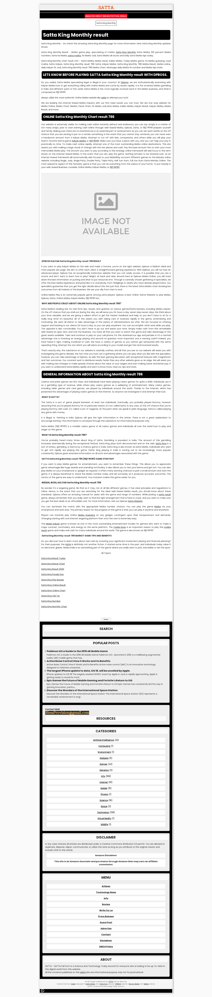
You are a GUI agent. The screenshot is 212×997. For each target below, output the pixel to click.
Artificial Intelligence (103, 739)
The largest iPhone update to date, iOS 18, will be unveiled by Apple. (88, 670)
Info (103, 776)
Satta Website (135, 501)
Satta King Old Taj (50, 595)
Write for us (106, 910)
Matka (157, 506)
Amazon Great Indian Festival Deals (106, 16)
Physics (104, 794)
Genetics (104, 770)
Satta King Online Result (53, 585)
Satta (68, 544)
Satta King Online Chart (53, 590)
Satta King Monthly (126, 52)
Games (103, 764)
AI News (106, 886)
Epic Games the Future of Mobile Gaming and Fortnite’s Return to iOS (89, 680)
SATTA (111, 982)
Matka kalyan (53, 523)
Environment (104, 752)
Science (104, 800)
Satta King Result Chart (53, 563)
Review (106, 904)
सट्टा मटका (94, 140)
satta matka (74, 55)
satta (103, 97)
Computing (104, 746)
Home (106, 619)
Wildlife (104, 824)
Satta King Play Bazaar (52, 579)
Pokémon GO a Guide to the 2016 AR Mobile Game (77, 651)
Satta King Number (51, 601)
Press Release (106, 916)
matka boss (120, 527)
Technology (103, 812)
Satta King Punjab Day (52, 574)
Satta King (161, 443)
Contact (106, 934)
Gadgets (104, 758)
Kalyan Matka (79, 140)
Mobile (104, 788)
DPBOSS (118, 984)
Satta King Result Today (53, 558)
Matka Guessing (86, 515)
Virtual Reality (104, 818)
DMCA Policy (106, 946)
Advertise (106, 928)
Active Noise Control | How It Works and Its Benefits (78, 661)
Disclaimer (106, 940)
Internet (104, 782)
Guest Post (106, 922)
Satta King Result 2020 (52, 569)
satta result (165, 494)
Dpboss (124, 82)
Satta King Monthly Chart (54, 606)
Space (104, 806)
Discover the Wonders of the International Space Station (82, 690)
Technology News (106, 892)
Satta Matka (90, 984)
